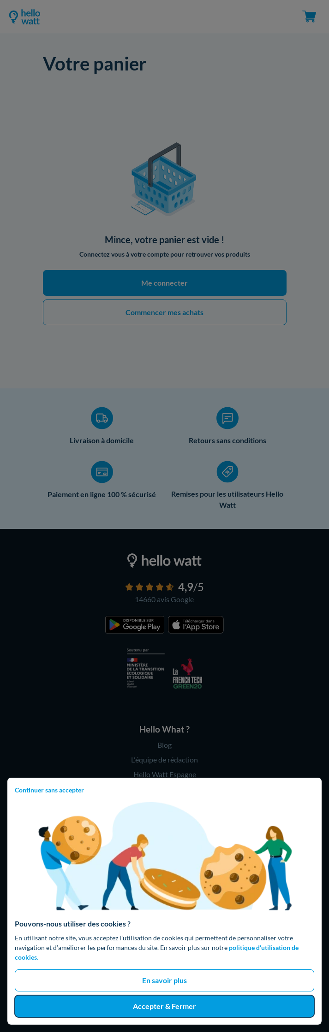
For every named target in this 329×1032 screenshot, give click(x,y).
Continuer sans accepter (49, 790)
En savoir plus (164, 980)
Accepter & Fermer (164, 1006)
